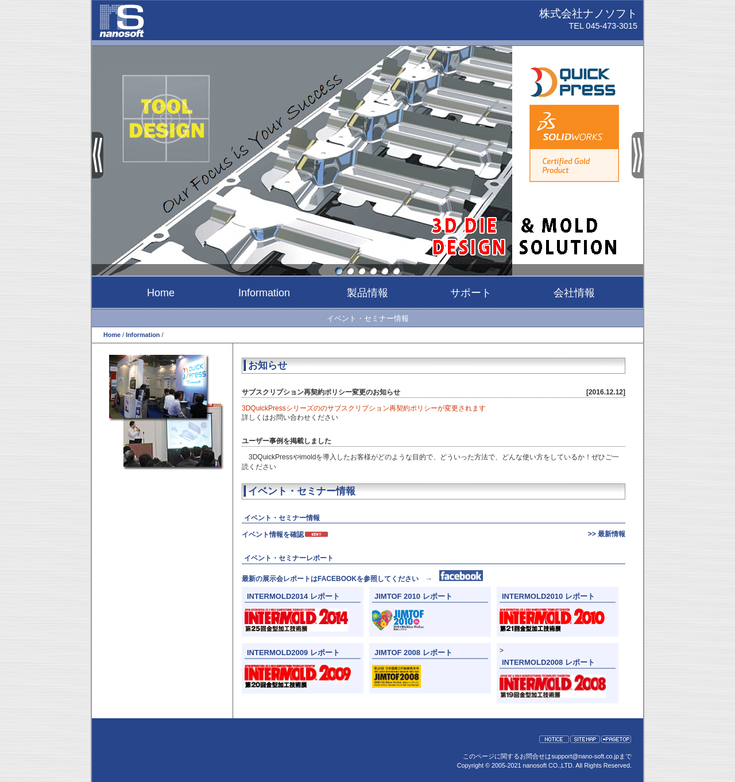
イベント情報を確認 (285, 535)
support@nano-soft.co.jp (585, 756)
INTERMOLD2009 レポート (293, 652)
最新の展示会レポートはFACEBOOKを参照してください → (362, 579)
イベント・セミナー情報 (368, 318)
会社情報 (574, 293)
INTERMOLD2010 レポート (548, 596)
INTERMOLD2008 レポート (548, 662)
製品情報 (367, 293)
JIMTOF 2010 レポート (413, 596)
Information (264, 293)
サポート (471, 293)
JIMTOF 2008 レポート (413, 652)
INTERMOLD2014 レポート (293, 596)
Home (161, 293)
